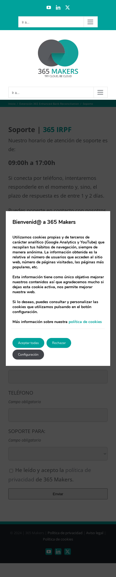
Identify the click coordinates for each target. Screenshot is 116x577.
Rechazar (59, 343)
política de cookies (85, 321)
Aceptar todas (28, 343)
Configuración (28, 354)
